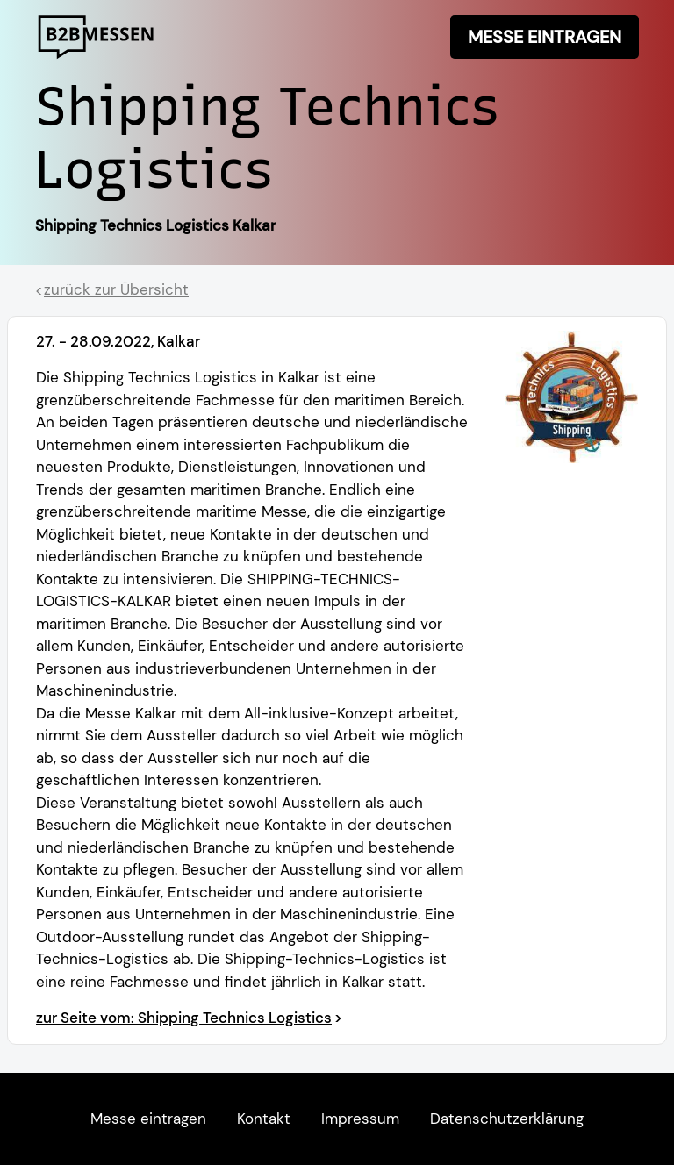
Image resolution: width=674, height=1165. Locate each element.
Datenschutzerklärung (507, 1118)
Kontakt (263, 1118)
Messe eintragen (544, 36)
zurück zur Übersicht (116, 289)
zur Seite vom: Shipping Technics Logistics (184, 1017)
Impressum (360, 1118)
